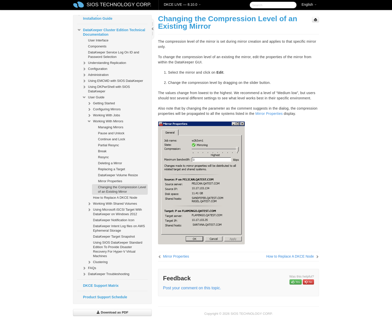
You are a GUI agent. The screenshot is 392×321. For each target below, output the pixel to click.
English (309, 4)
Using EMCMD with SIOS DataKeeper (112, 81)
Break (102, 151)
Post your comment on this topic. (192, 288)
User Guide (93, 97)
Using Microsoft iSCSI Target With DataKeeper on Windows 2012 (114, 211)
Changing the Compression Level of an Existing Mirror (122, 189)
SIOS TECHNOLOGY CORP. (118, 4)
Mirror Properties (110, 181)
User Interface (98, 40)
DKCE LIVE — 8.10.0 (182, 4)
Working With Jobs (103, 115)
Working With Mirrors (105, 121)
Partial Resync (108, 145)
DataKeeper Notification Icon (113, 220)
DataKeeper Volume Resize (118, 175)
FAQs (89, 268)
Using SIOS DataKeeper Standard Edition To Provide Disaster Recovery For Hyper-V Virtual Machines (117, 249)
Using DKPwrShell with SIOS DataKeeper (106, 88)
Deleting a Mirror (110, 163)
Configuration (94, 69)
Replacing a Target (111, 169)
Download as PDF (112, 312)
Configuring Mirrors (104, 109)
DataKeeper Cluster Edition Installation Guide (102, 15)
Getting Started (101, 103)
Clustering (97, 262)
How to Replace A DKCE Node (115, 197)
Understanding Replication (104, 63)
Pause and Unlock (111, 133)
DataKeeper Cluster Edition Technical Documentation (111, 31)
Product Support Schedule (105, 297)
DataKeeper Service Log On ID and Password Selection (113, 54)
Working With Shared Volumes (112, 204)
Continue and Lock (111, 139)
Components (97, 46)
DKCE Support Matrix (100, 286)
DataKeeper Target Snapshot (114, 236)
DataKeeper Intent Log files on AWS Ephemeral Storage (119, 228)
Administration (95, 75)
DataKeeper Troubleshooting (106, 274)
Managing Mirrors (110, 127)
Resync (103, 157)
